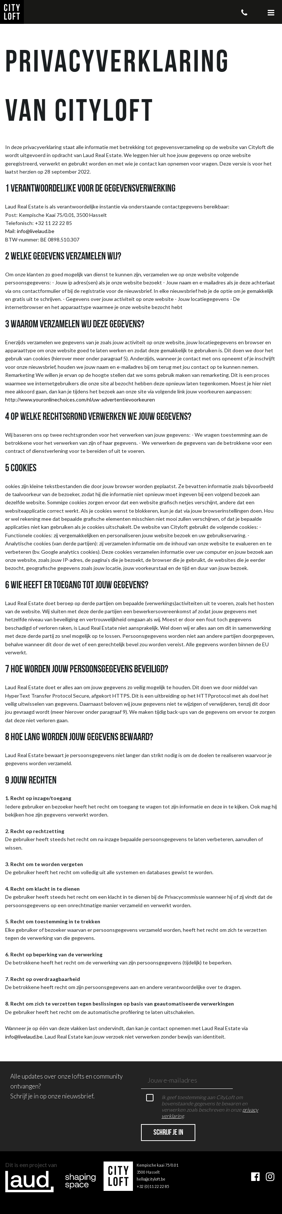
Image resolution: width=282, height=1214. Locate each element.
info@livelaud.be (35, 231)
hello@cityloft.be (151, 1179)
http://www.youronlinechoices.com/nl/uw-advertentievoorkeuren (80, 399)
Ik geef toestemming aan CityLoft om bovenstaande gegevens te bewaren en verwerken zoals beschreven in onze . (202, 1106)
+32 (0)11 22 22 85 (153, 1186)
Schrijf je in (168, 1133)
